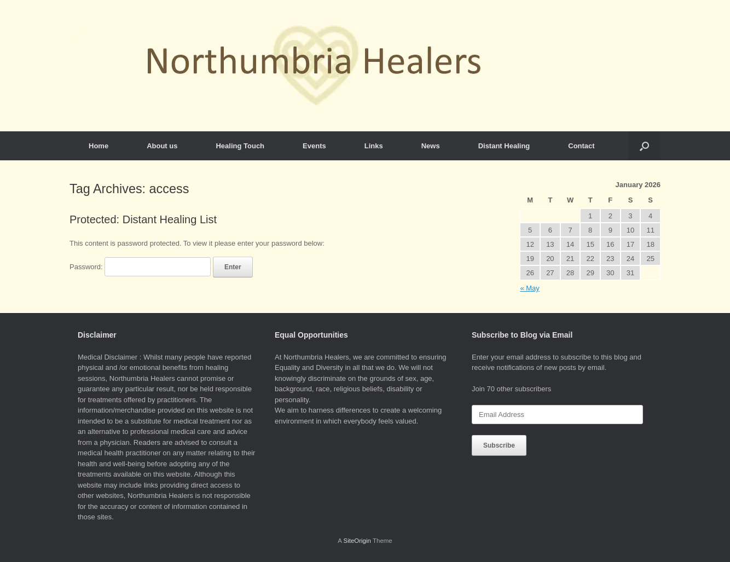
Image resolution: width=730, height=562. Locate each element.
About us (162, 146)
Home (98, 146)
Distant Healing (504, 146)
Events (314, 146)
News (430, 146)
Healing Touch (240, 146)
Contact (581, 146)
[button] (644, 145)
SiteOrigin (357, 540)
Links (373, 146)
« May (529, 288)
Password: (140, 267)
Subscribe (499, 445)
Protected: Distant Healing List (143, 219)
